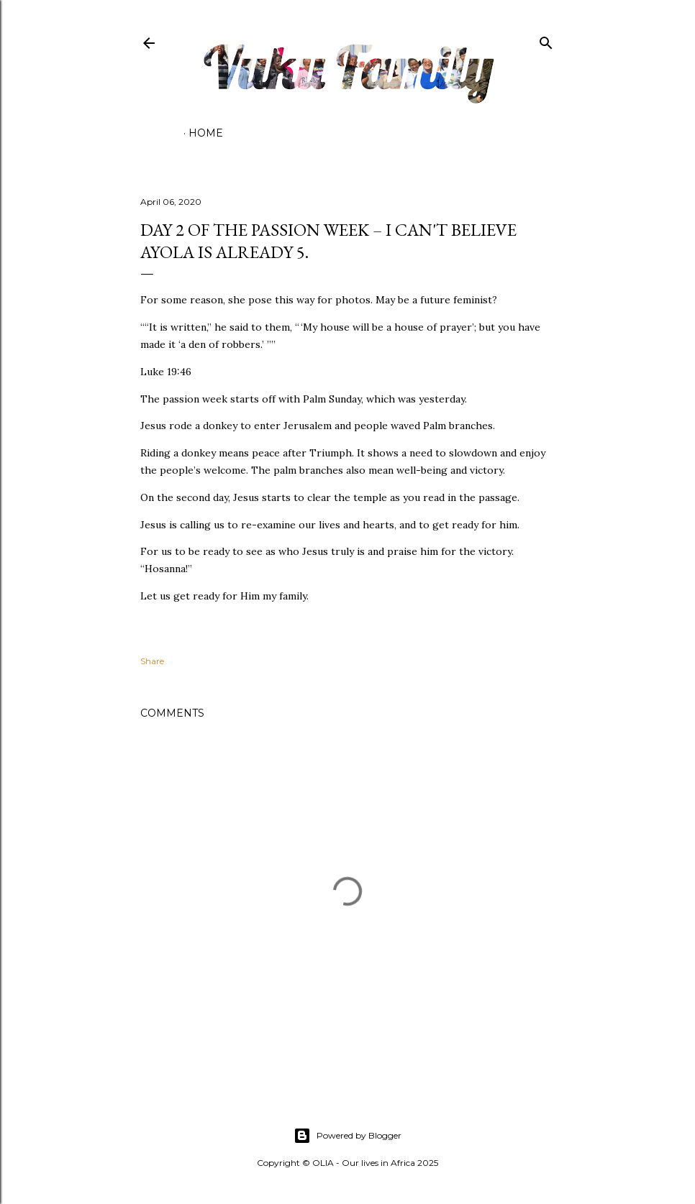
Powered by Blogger (347, 1135)
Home (205, 133)
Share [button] (152, 661)
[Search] (546, 40)
